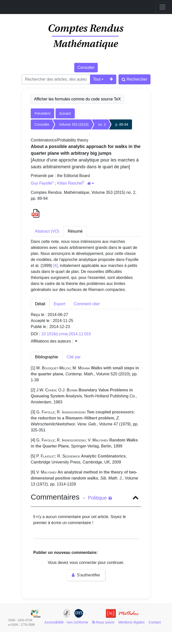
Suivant (65, 113)
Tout (96, 79)
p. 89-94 (121, 124)
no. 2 (102, 124)
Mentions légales (131, 622)
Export (59, 304)
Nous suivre (103, 622)
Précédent (42, 113)
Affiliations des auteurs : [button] (54, 341)
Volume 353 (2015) (73, 124)
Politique (100, 498)
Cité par (74, 357)
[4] (55, 265)
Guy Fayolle (41, 183)
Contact (155, 622)
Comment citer (87, 304)
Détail (40, 304)
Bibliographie (46, 357)
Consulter (86, 67)
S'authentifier (86, 575)
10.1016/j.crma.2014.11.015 (66, 334)
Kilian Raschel (69, 183)
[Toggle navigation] (163, 7)
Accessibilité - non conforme (66, 622)
